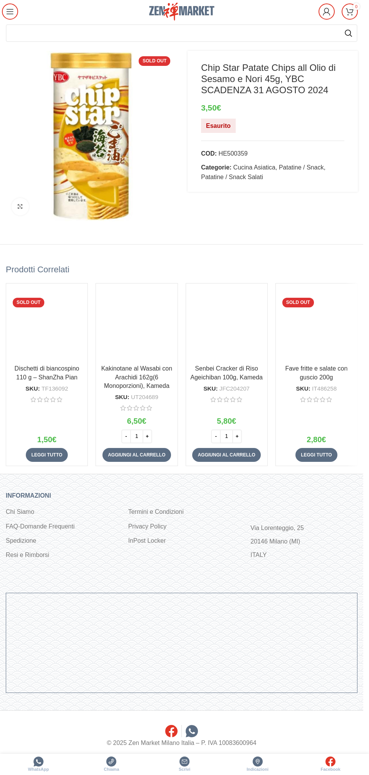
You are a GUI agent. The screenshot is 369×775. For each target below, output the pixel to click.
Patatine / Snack (301, 167)
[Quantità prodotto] (137, 436)
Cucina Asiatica (254, 167)
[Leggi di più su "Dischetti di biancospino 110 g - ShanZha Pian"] (46, 455)
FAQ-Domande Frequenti (40, 526)
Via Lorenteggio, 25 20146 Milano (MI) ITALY (277, 541)
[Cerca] (181, 33)
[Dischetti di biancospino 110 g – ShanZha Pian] (47, 324)
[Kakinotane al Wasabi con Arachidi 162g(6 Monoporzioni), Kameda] (136, 324)
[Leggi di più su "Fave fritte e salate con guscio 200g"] (316, 455)
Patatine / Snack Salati (232, 177)
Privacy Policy (147, 526)
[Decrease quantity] (126, 436)
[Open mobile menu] (10, 11)
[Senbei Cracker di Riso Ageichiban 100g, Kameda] (226, 324)
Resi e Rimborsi (27, 555)
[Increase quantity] (147, 436)
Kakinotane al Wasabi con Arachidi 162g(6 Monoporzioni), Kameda (136, 377)
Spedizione (21, 540)
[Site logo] (182, 11)
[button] (136, 455)
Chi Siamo (20, 511)
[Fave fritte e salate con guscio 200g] (316, 324)
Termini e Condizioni (156, 511)
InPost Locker (147, 540)
